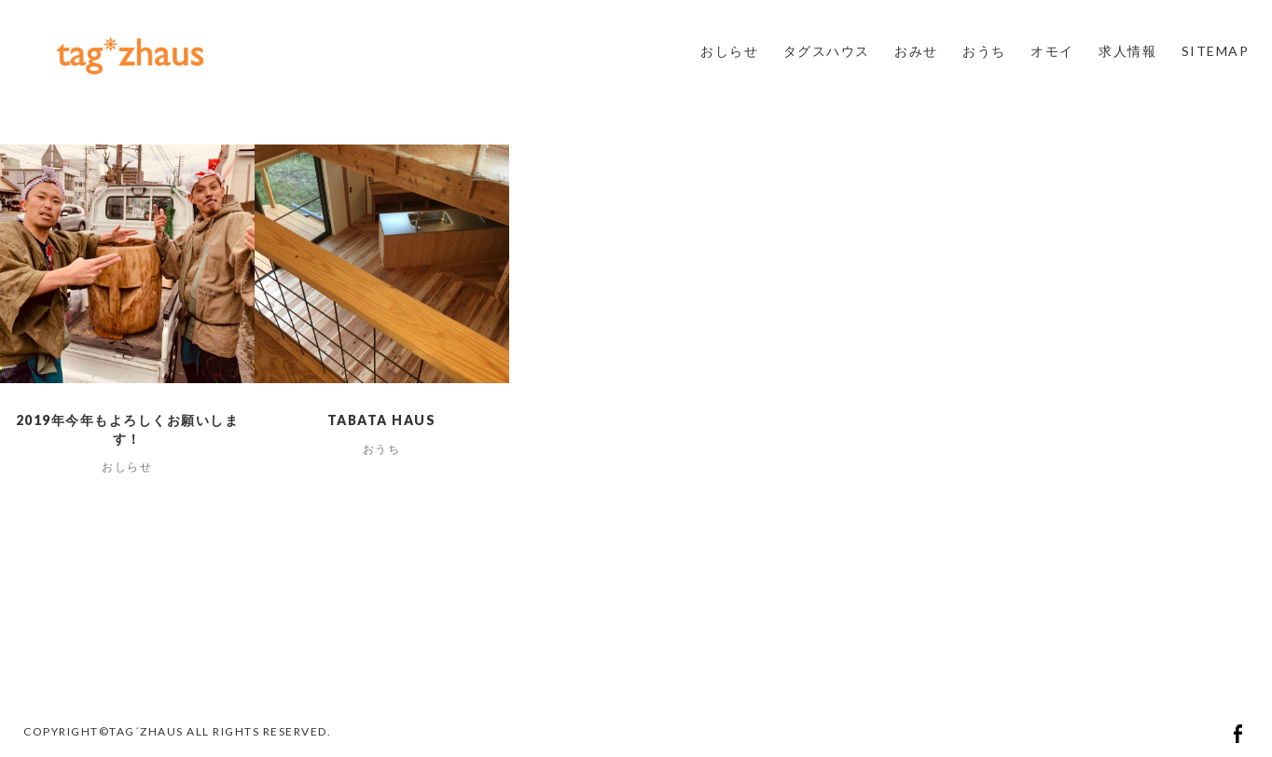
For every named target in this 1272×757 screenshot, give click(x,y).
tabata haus (381, 420)
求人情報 (1127, 51)
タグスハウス (826, 51)
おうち (984, 51)
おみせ (916, 51)
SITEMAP (1216, 51)
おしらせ (729, 51)
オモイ (1052, 51)
